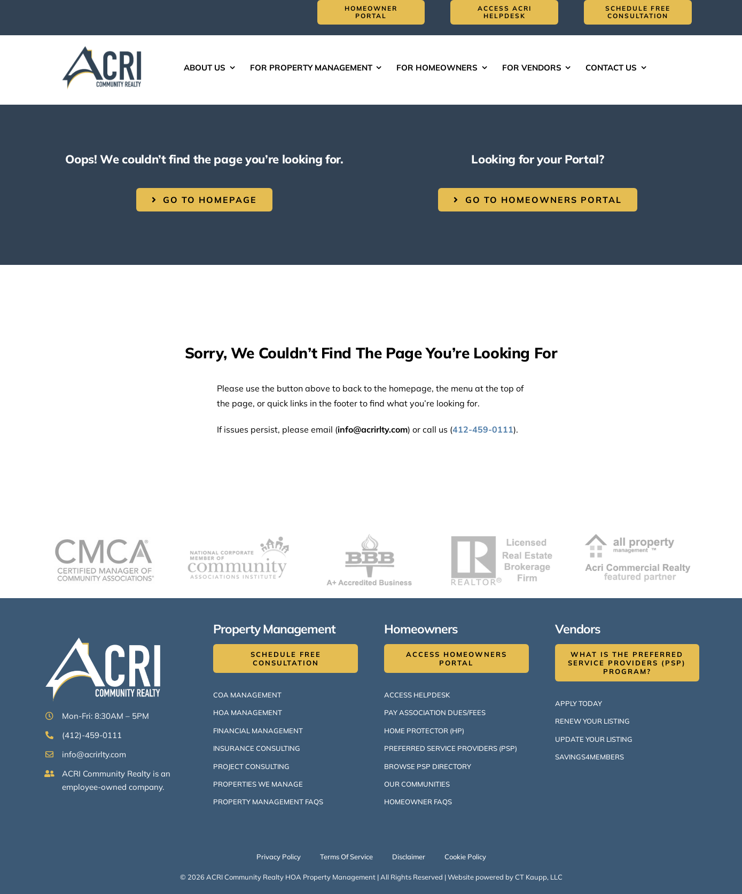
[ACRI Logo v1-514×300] (104, 45)
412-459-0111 (482, 429)
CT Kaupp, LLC (539, 877)
